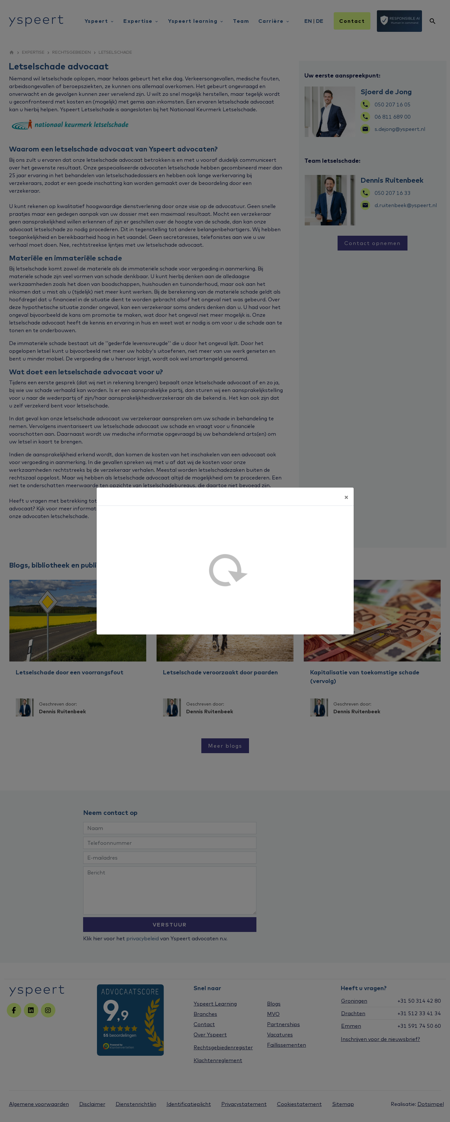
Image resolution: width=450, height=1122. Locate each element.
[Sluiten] (346, 497)
